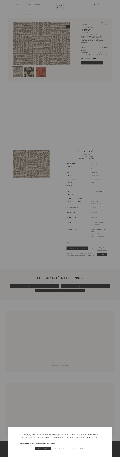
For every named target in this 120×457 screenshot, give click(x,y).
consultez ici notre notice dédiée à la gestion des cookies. (37, 443)
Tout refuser (60, 448)
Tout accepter (43, 448)
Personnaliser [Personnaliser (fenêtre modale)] (77, 448)
